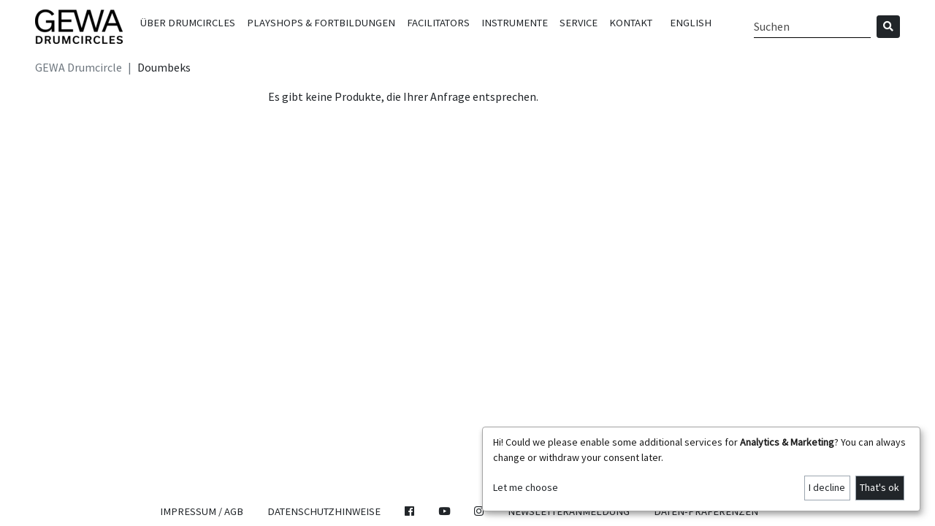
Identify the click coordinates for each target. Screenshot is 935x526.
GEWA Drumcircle (78, 67)
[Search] (812, 26)
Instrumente (514, 22)
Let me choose (525, 487)
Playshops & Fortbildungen (321, 22)
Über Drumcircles (187, 22)
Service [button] (579, 22)
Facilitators (438, 22)
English (690, 22)
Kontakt (630, 22)
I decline (827, 487)
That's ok (879, 487)
